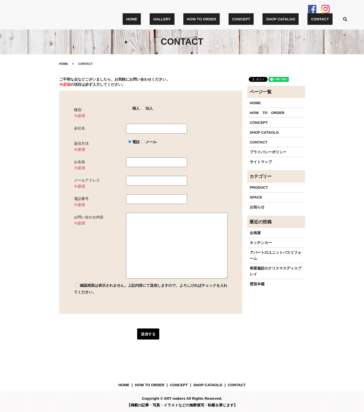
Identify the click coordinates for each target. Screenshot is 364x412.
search (345, 19)
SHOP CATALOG (291, 19)
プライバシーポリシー (268, 152)
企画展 (255, 233)
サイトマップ (261, 162)
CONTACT (323, 19)
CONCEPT (259, 19)
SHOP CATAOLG (264, 132)
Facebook (312, 9)
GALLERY (190, 19)
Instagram (325, 9)
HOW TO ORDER (226, 19)
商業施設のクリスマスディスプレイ (275, 271)
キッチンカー (261, 243)
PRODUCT (259, 187)
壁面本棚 (257, 284)
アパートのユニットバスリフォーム (275, 255)
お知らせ (257, 207)
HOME (167, 19)
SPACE (256, 197)
